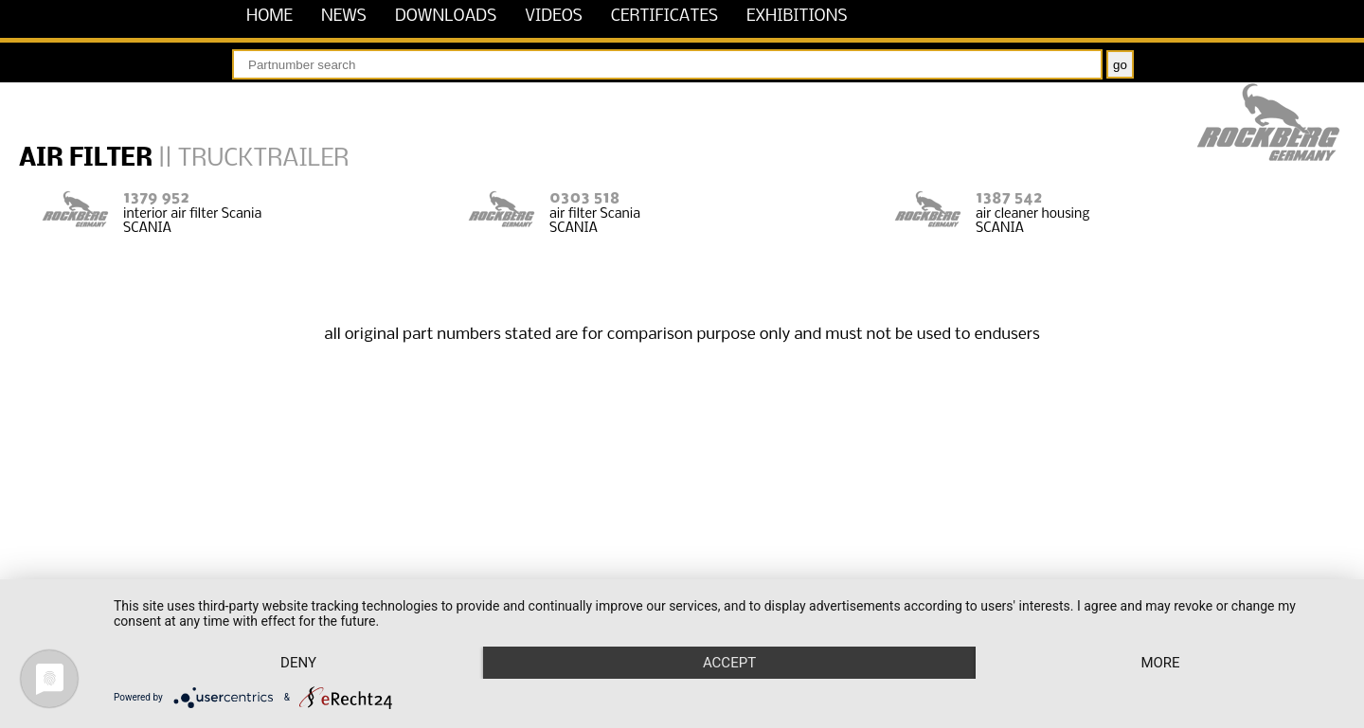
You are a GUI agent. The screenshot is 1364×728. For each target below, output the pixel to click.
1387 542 (1009, 198)
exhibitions (797, 17)
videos (554, 17)
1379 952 (156, 198)
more (1159, 662)
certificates (664, 17)
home (269, 17)
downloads (445, 17)
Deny (298, 662)
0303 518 (584, 198)
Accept (729, 662)
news (344, 17)
